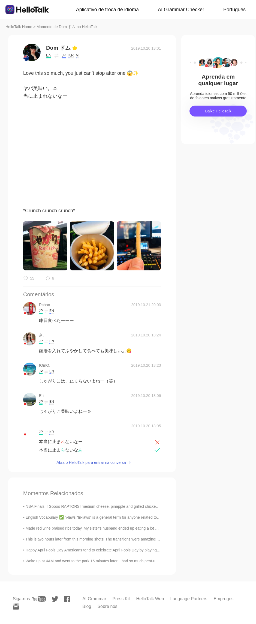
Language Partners (188, 598)
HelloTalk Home (18, 27)
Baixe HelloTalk (218, 111)
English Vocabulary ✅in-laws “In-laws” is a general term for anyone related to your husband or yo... (110, 517)
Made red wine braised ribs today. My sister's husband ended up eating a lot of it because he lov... (108, 528)
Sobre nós (107, 606)
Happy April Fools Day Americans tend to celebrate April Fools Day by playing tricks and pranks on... (110, 550)
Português (234, 9)
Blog (86, 606)
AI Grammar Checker (181, 9)
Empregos (224, 598)
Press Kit (121, 598)
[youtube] (39, 599)
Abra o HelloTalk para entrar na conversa (91, 462)
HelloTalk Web (150, 598)
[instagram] (16, 607)
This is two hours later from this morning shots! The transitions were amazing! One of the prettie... (108, 539)
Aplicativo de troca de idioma (107, 9)
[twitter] (55, 599)
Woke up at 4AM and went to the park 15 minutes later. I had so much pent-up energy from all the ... (110, 561)
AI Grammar (94, 598)
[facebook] (67, 599)
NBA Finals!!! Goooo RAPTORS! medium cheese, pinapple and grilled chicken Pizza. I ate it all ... (108, 506)
